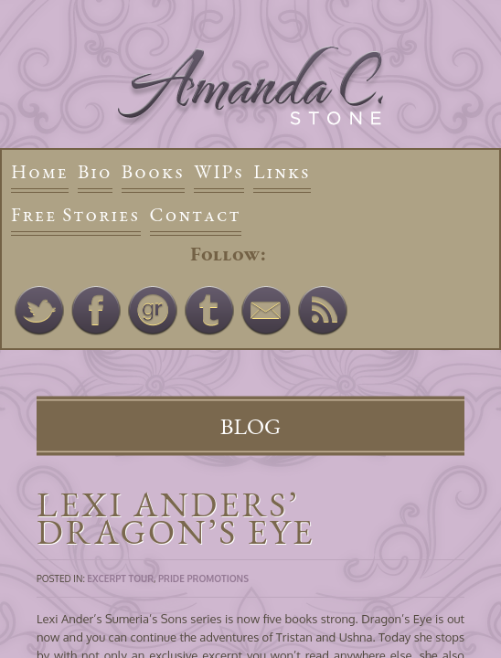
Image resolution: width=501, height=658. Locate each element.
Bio (95, 171)
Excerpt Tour (120, 578)
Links (282, 171)
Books (153, 171)
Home (40, 171)
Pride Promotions (203, 578)
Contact (195, 214)
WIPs (219, 171)
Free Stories (76, 214)
